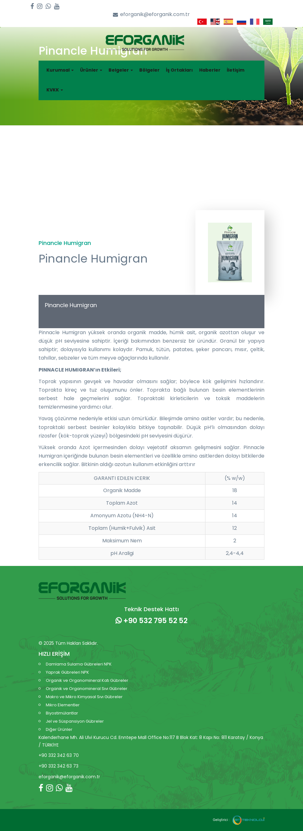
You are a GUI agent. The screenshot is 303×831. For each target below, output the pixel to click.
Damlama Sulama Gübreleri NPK (79, 664)
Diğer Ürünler (59, 729)
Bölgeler (149, 70)
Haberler (210, 70)
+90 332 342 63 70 (59, 755)
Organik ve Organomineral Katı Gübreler (87, 680)
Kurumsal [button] (60, 70)
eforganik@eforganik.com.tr (151, 14)
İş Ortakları (179, 70)
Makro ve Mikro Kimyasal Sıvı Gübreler (84, 697)
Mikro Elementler (63, 705)
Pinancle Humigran (71, 305)
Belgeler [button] (121, 70)
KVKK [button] (54, 90)
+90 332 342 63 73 (58, 766)
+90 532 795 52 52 (151, 621)
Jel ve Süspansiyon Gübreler (75, 721)
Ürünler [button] (91, 70)
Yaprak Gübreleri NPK (67, 672)
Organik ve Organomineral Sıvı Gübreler (86, 689)
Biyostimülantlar (62, 713)
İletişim (235, 70)
